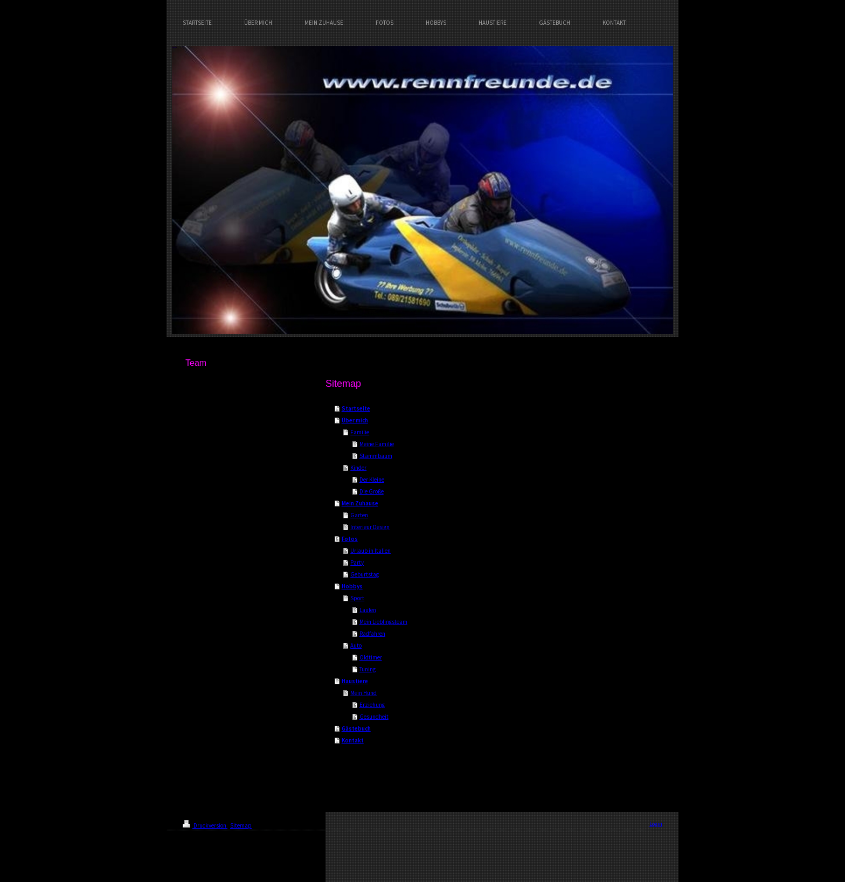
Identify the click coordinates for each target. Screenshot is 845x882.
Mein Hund (363, 693)
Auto (356, 645)
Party (357, 562)
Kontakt (353, 740)
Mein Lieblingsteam (383, 622)
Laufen (367, 610)
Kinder (358, 467)
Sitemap (241, 825)
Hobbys (352, 586)
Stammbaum (375, 456)
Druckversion (205, 825)
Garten (359, 515)
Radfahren (372, 633)
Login (655, 824)
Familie (359, 432)
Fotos (350, 539)
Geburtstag (364, 574)
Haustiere (355, 681)
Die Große (371, 491)
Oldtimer (370, 657)
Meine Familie (376, 444)
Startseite (356, 408)
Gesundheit (374, 716)
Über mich (355, 420)
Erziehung (372, 705)
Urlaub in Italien (370, 550)
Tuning (367, 669)
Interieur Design (370, 527)
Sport (357, 598)
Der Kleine (371, 479)
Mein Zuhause (360, 503)
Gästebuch (356, 728)
